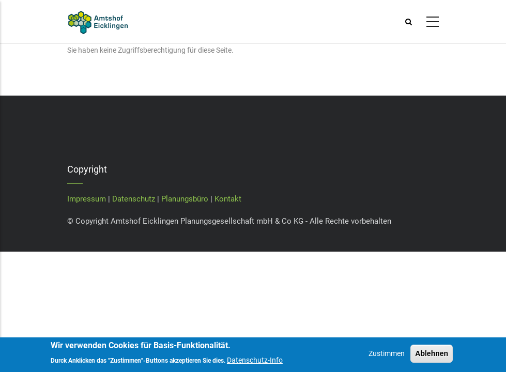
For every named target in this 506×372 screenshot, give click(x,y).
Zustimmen (387, 359)
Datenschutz (133, 199)
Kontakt (227, 199)
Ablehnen (431, 359)
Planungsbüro (184, 199)
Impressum (86, 199)
